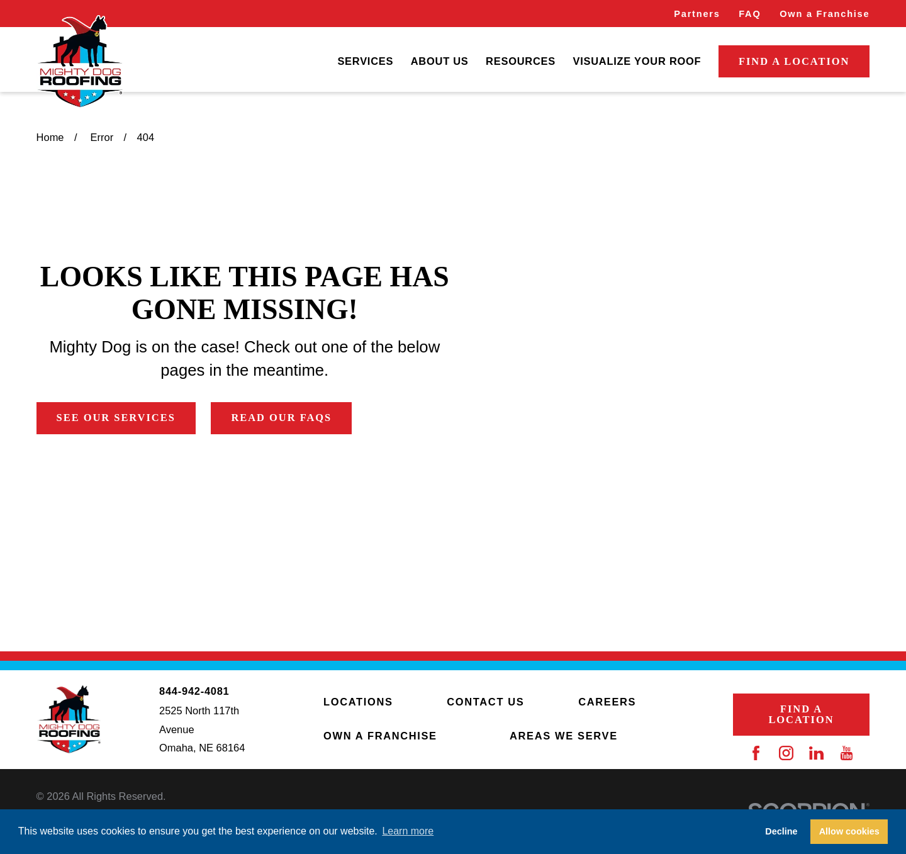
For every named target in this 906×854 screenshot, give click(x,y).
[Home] (79, 61)
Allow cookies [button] (849, 831)
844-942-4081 (194, 691)
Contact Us (485, 701)
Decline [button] (781, 831)
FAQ (750, 14)
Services (365, 61)
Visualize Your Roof (637, 61)
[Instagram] (786, 753)
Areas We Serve (564, 735)
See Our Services (116, 418)
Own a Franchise (825, 14)
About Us (440, 61)
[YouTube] (846, 753)
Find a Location (794, 61)
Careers (607, 701)
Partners (697, 14)
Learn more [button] (407, 831)
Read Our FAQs (281, 418)
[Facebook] (756, 753)
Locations (358, 701)
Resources (521, 61)
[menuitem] (365, 62)
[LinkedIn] (816, 753)
